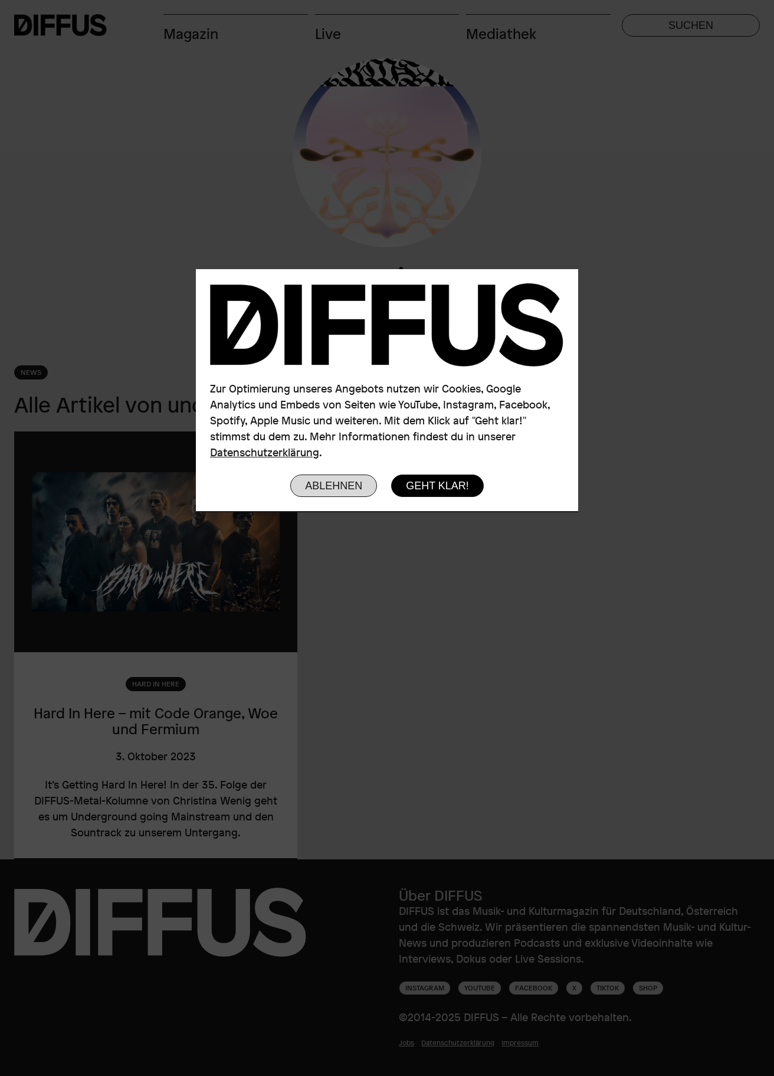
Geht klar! (437, 486)
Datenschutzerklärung (264, 452)
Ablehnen (333, 486)
